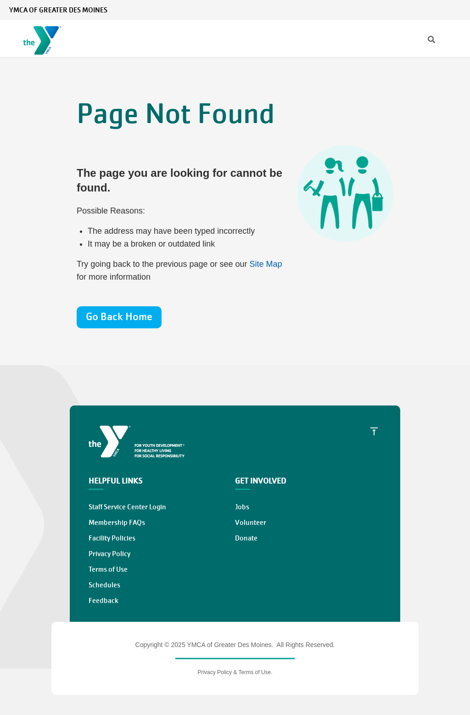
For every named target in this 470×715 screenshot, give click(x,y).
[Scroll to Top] (374, 431)
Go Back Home (119, 316)
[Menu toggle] (456, 40)
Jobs (242, 507)
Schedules (104, 585)
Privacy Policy (109, 553)
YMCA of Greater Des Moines (58, 10)
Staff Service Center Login (127, 507)
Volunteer (250, 522)
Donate (246, 538)
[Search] (423, 40)
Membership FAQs (117, 522)
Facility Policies (112, 538)
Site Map (266, 264)
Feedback (103, 600)
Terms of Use (108, 569)
